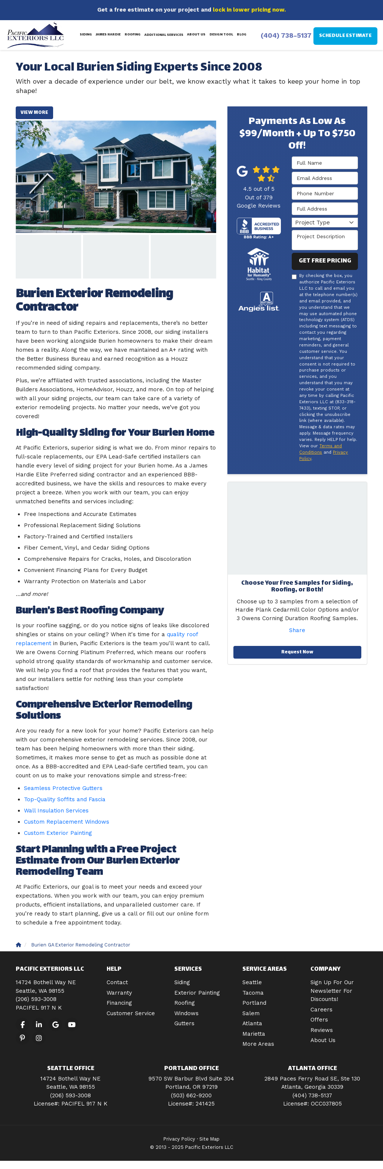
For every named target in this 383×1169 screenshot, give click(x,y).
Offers (319, 1019)
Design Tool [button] (221, 35)
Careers (321, 1009)
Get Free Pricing (325, 261)
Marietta (253, 1033)
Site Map (209, 1139)
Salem (251, 1013)
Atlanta (252, 1023)
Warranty (119, 992)
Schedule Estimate (345, 35)
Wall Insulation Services (56, 810)
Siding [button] (86, 35)
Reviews (321, 1030)
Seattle (252, 982)
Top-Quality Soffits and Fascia (64, 799)
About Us (322, 1040)
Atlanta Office (312, 1068)
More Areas (258, 1044)
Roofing (184, 1002)
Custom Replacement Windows (66, 821)
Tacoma (253, 992)
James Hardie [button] (108, 35)
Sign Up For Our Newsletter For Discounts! (332, 990)
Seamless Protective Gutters (63, 788)
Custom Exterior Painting (58, 833)
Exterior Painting (197, 992)
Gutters (184, 1023)
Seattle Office (70, 1068)
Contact (117, 982)
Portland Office (191, 1068)
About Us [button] (196, 35)
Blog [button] (241, 35)
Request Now (297, 652)
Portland (254, 1002)
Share (297, 630)
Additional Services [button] (163, 35)
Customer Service (131, 1013)
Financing (119, 1002)
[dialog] (327, 1144)
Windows (186, 1013)
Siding (182, 982)
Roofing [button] (133, 35)
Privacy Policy (179, 1139)
